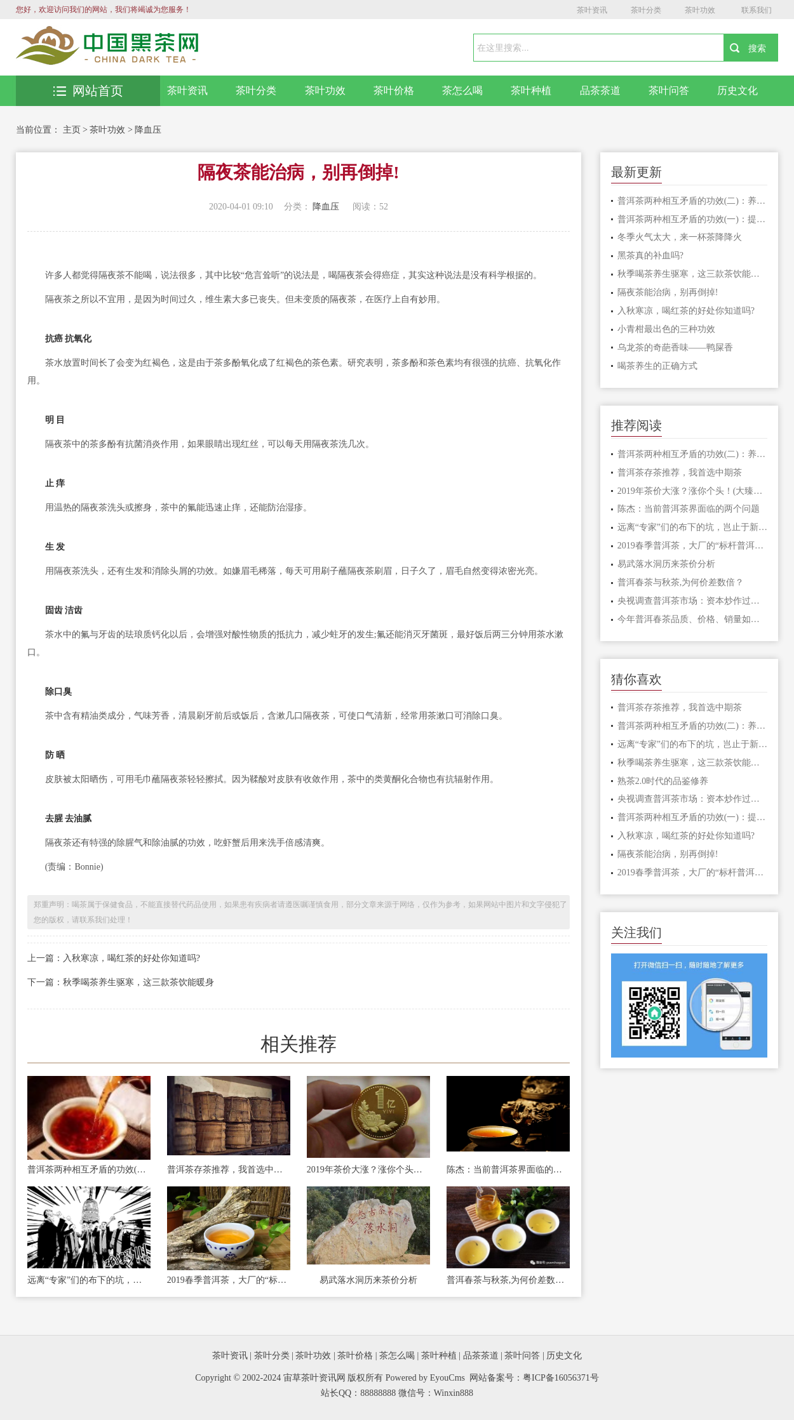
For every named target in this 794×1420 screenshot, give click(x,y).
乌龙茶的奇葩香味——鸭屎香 (675, 347)
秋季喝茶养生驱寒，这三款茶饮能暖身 (692, 274)
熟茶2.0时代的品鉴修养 (663, 781)
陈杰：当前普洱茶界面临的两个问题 (508, 1169)
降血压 (148, 130)
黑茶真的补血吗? (650, 255)
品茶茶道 (600, 90)
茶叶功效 (700, 10)
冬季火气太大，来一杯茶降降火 (679, 237)
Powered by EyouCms (424, 1378)
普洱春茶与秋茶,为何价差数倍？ (508, 1280)
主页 (72, 130)
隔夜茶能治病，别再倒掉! (667, 292)
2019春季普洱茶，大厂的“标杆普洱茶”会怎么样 (228, 1280)
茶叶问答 (669, 90)
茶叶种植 (531, 90)
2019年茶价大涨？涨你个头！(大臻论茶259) (368, 1169)
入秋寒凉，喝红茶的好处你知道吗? (686, 310)
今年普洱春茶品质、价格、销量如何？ (692, 619)
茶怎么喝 (462, 90)
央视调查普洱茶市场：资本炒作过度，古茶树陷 (692, 601)
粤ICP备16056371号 (561, 1378)
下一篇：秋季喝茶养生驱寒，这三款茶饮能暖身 (120, 982)
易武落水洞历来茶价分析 (368, 1280)
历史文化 (737, 90)
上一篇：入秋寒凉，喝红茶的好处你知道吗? (113, 958)
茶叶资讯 (592, 10)
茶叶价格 (393, 90)
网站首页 (88, 91)
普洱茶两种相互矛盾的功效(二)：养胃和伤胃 (89, 1169)
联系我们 (756, 10)
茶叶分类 (646, 10)
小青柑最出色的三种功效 (666, 329)
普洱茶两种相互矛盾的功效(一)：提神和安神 (692, 219)
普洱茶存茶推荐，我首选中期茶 (228, 1169)
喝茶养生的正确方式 (657, 366)
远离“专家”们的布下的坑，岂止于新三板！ (89, 1280)
